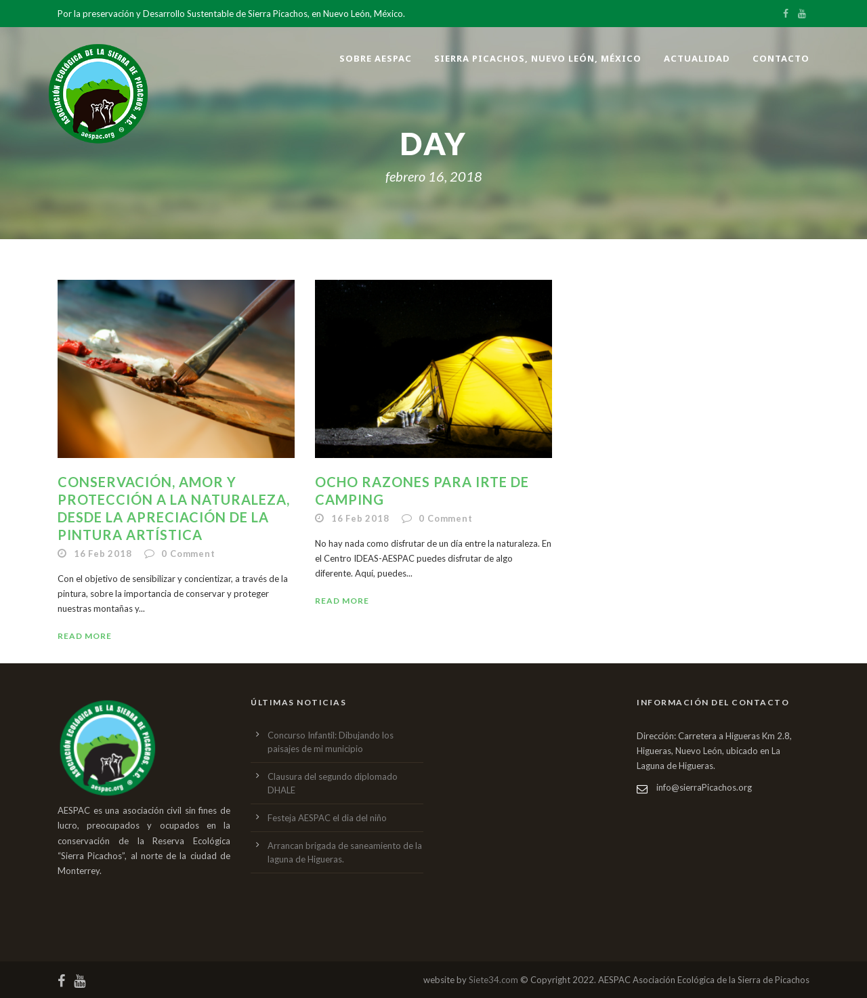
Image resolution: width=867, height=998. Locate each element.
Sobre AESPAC (375, 58)
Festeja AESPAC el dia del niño (327, 817)
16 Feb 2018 (103, 553)
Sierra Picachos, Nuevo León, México (537, 58)
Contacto (781, 58)
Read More (85, 636)
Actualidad (697, 58)
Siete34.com (493, 979)
